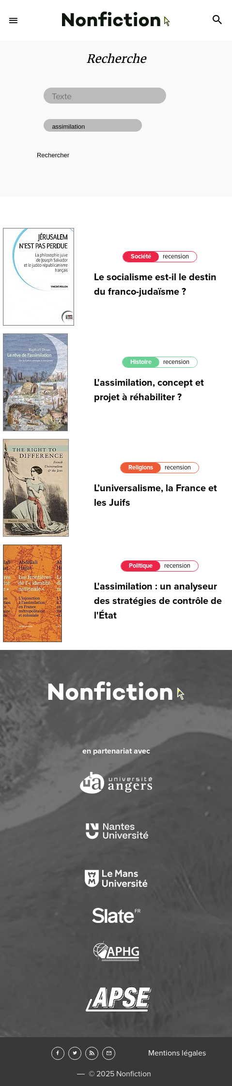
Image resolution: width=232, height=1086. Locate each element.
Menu (13, 20)
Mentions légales (177, 1053)
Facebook (57, 1053)
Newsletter (108, 1053)
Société (141, 256)
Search (218, 20)
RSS (91, 1053)
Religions (140, 467)
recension (176, 256)
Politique (141, 566)
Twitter (74, 1053)
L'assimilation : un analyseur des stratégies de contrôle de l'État (158, 601)
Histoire (141, 362)
